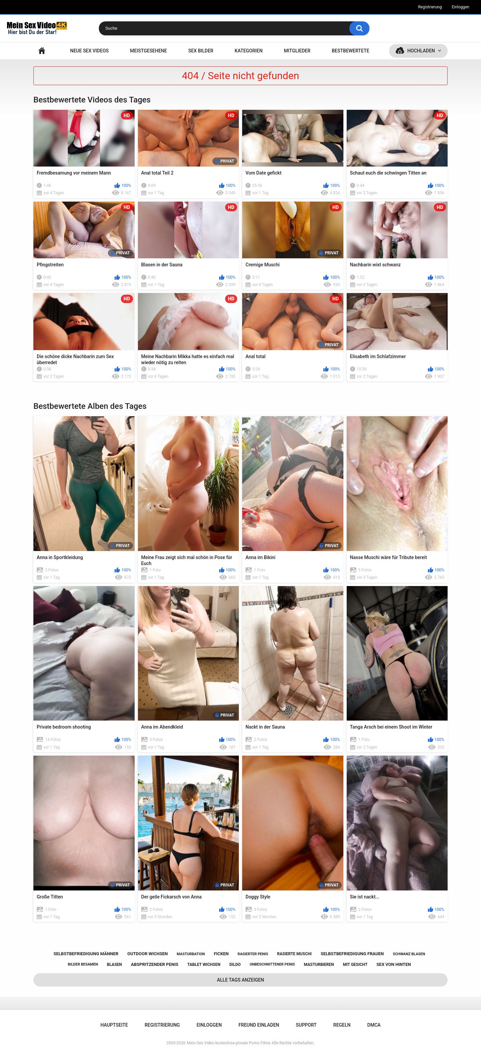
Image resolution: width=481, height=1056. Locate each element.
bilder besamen (83, 964)
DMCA (374, 1025)
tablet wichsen (203, 964)
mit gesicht (355, 964)
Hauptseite (41, 50)
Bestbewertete (350, 50)
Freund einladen (258, 1025)
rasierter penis (252, 954)
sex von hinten (393, 964)
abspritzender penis (154, 964)
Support (306, 1025)
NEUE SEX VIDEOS (89, 50)
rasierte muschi (294, 954)
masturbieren (319, 964)
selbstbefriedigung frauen (352, 953)
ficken (221, 953)
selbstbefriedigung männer (85, 953)
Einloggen (460, 7)
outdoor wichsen (147, 953)
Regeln (342, 1025)
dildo (235, 964)
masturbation (191, 954)
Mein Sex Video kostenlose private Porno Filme (228, 1043)
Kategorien (249, 50)
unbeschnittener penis (272, 964)
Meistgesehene (148, 50)
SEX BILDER (200, 50)
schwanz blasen (409, 954)
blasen (114, 964)
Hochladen (421, 50)
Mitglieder (297, 50)
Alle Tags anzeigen (240, 980)
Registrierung (430, 7)
